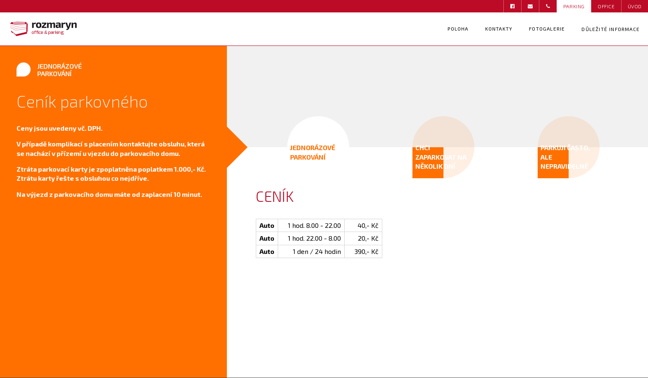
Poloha (458, 28)
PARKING (574, 6)
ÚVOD (635, 6)
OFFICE (606, 6)
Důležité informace (610, 29)
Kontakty (499, 28)
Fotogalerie (547, 28)
